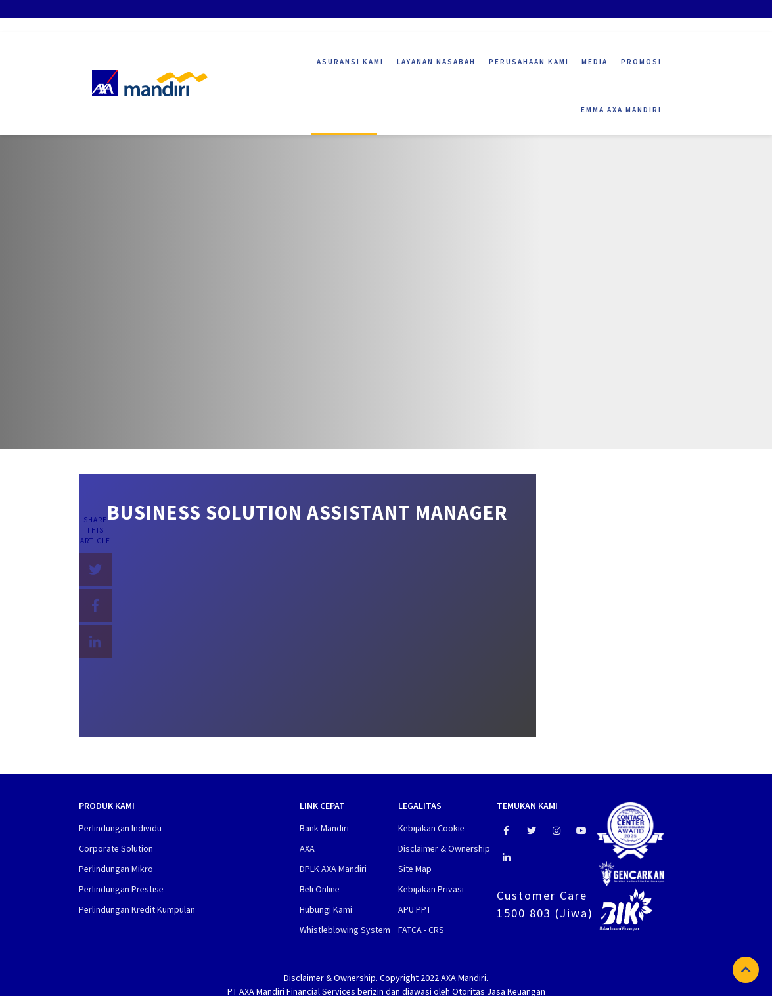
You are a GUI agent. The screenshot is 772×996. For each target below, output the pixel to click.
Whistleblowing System (345, 930)
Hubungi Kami (326, 909)
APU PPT (414, 909)
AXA (307, 848)
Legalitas (420, 806)
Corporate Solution (116, 848)
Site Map (415, 869)
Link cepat (322, 806)
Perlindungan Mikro (116, 869)
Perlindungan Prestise (121, 889)
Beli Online (320, 889)
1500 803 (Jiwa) (545, 913)
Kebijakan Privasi (431, 889)
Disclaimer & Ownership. (331, 978)
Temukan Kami (527, 806)
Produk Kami (107, 806)
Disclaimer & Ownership (444, 848)
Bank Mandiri (324, 828)
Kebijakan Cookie (431, 828)
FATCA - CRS (421, 930)
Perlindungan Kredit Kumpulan (137, 909)
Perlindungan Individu (120, 828)
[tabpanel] (386, 269)
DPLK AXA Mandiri (333, 869)
